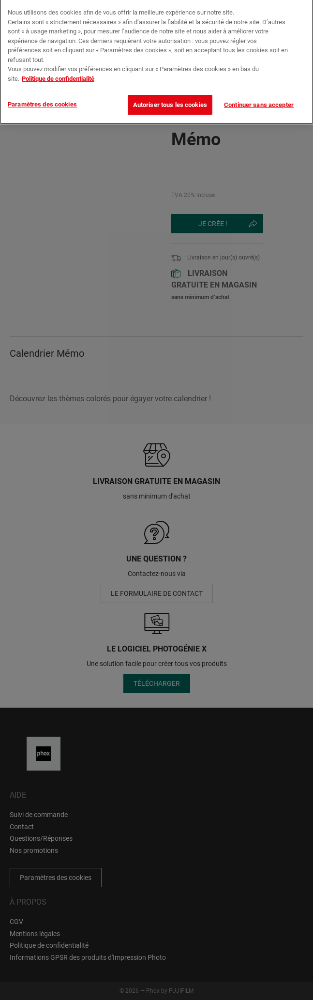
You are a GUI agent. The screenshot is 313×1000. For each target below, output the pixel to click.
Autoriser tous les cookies (170, 96)
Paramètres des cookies (42, 96)
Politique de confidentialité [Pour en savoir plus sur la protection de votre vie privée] (58, 71)
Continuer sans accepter (259, 96)
